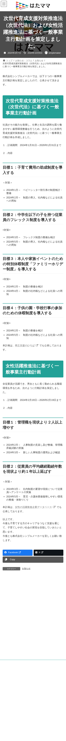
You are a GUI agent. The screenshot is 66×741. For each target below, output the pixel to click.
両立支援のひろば (27, 345)
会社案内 (7, 703)
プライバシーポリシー (13, 690)
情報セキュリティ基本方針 (15, 696)
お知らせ (26, 568)
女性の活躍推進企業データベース (35, 507)
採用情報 (7, 709)
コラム (8, 673)
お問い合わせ (9, 716)
